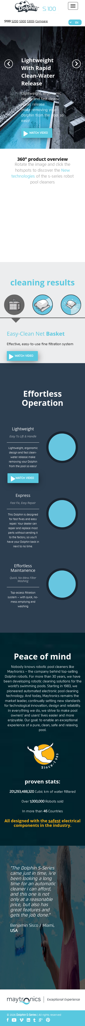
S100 (7, 21)
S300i (30, 21)
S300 (22, 21)
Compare (41, 21)
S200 (15, 21)
